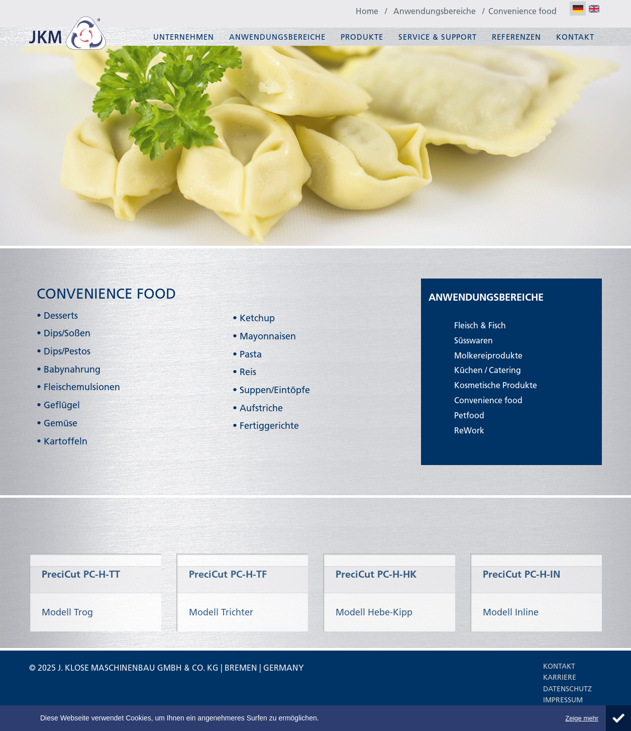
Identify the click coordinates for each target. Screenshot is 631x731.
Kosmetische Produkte (495, 385)
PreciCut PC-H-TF (228, 597)
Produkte (362, 37)
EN (593, 9)
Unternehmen (183, 37)
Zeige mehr (581, 718)
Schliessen (618, 718)
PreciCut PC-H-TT (81, 597)
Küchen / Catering (487, 369)
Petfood (469, 415)
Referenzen (516, 37)
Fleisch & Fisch (480, 325)
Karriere (559, 677)
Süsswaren (473, 340)
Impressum (563, 699)
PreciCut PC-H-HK (376, 597)
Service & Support (437, 37)
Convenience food (488, 400)
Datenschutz (567, 688)
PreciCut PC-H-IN (521, 597)
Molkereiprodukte (488, 355)
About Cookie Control (10, 713)
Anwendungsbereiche (277, 37)
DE (577, 9)
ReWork (469, 430)
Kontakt (575, 37)
